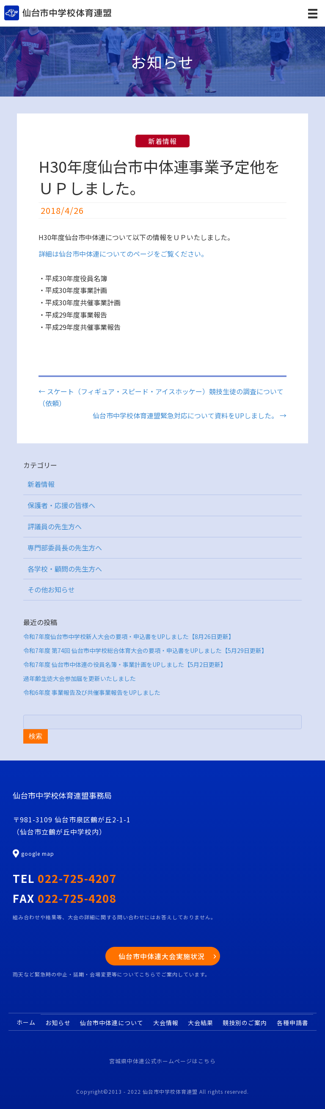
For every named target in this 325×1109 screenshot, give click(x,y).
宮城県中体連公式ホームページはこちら (162, 1061)
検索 (35, 736)
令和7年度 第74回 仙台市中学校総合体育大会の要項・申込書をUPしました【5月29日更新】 (145, 650)
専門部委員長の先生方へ (65, 547)
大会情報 (166, 1022)
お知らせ (58, 1022)
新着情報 (162, 141)
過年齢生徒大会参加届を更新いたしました (79, 678)
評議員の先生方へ (55, 526)
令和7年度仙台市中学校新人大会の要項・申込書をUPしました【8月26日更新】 (128, 636)
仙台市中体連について (111, 1022)
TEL (64, 878)
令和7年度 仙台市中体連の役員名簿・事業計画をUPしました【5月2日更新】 (124, 664)
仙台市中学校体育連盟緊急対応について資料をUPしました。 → (189, 415)
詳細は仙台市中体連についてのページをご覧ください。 (123, 254)
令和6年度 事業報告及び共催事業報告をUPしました (91, 692)
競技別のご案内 (245, 1022)
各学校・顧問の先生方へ (65, 569)
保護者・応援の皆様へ (61, 505)
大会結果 (200, 1022)
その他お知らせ (51, 589)
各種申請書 (292, 1022)
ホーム (26, 1022)
